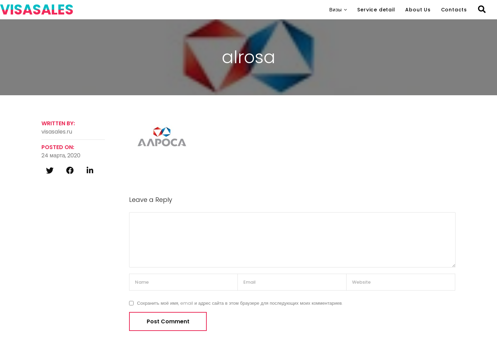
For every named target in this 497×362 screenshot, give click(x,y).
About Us (417, 9)
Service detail (376, 9)
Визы (335, 9)
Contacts (454, 9)
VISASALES (37, 9)
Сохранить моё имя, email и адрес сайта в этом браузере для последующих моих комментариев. (239, 303)
